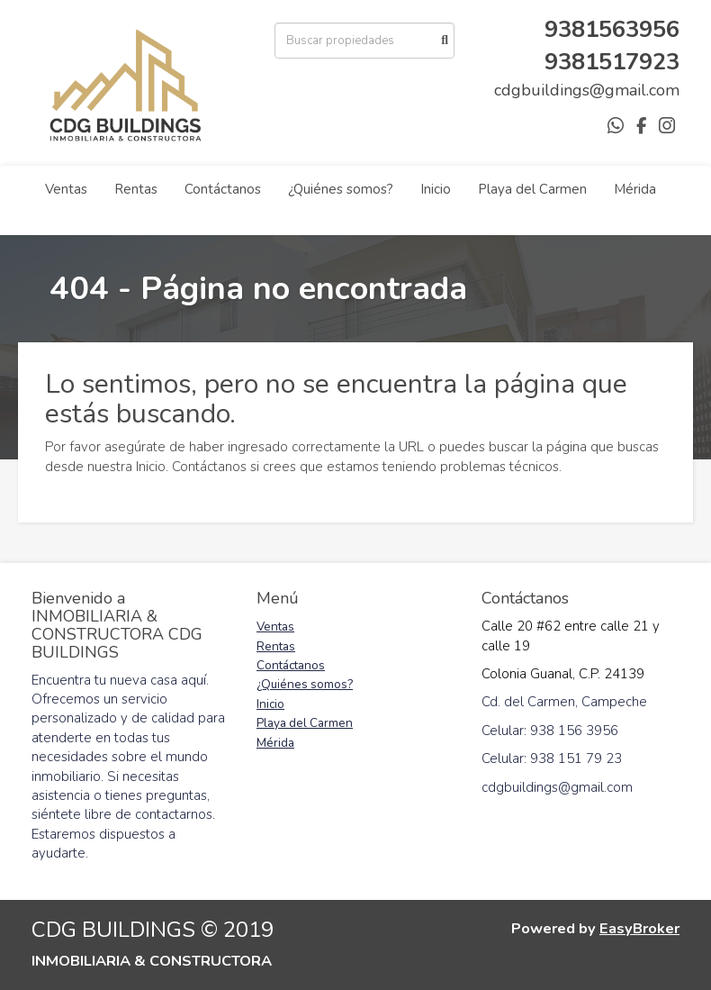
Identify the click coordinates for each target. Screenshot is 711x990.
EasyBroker (639, 928)
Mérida (635, 189)
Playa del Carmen (532, 189)
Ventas (66, 189)
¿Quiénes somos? (340, 189)
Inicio (435, 189)
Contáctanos (222, 189)
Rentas (136, 189)
